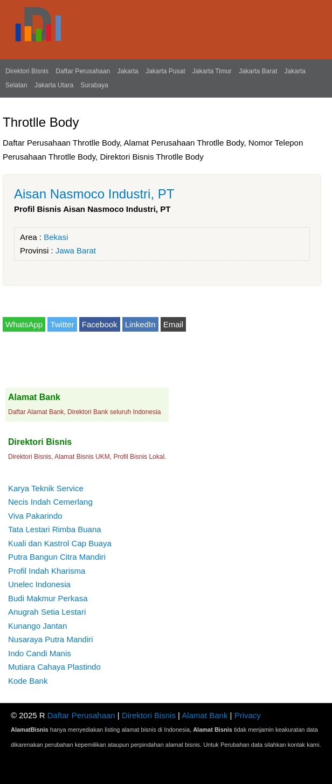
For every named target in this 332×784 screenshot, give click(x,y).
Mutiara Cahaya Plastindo (54, 666)
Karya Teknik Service (46, 488)
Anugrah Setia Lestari (47, 611)
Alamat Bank (204, 715)
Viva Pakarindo (35, 515)
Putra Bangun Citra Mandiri (57, 556)
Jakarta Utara (53, 85)
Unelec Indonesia (39, 584)
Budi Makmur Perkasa (48, 598)
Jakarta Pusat (165, 71)
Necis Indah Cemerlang (50, 501)
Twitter (62, 324)
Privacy (247, 715)
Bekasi (56, 237)
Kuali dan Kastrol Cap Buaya (60, 543)
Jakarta (127, 71)
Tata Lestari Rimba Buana (54, 529)
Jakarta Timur (212, 71)
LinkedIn (140, 324)
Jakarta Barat (258, 71)
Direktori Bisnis (27, 71)
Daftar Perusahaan (83, 71)
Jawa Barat (76, 250)
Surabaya (94, 85)
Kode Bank (27, 680)
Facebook (99, 324)
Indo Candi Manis (39, 653)
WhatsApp (24, 324)
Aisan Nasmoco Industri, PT (94, 194)
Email (173, 324)
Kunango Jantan (37, 625)
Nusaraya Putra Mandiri (50, 639)
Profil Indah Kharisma (46, 570)
